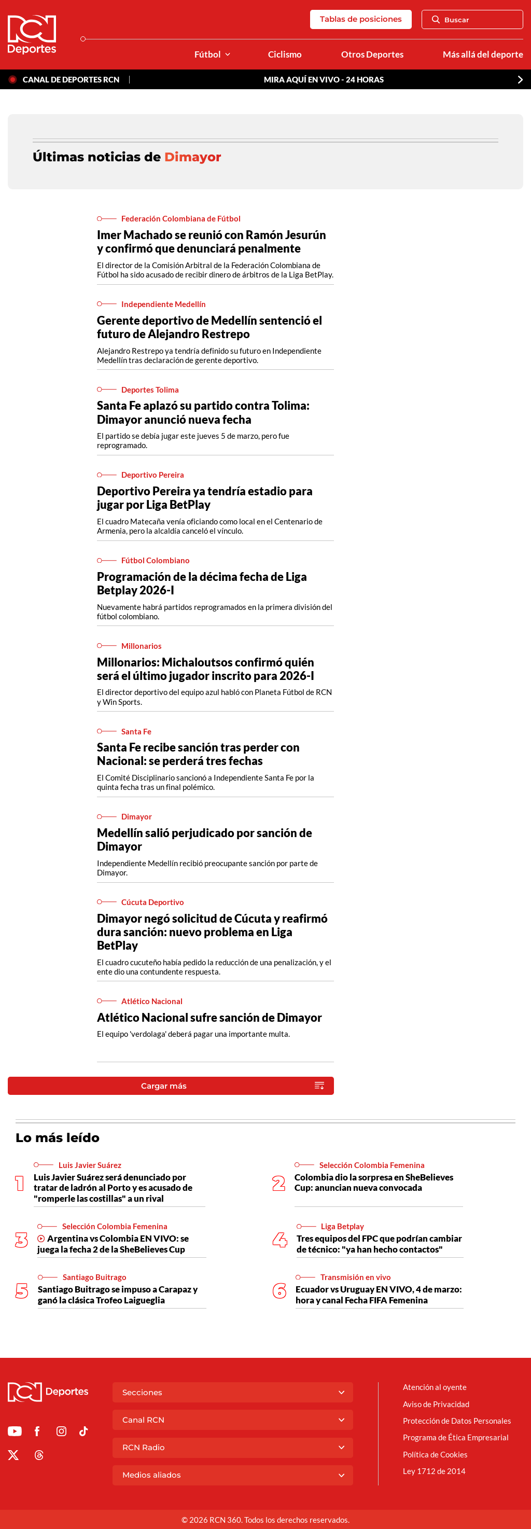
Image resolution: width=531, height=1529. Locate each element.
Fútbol (207, 54)
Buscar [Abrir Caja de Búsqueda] (450, 20)
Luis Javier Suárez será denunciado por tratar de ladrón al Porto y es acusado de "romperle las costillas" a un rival (113, 1188)
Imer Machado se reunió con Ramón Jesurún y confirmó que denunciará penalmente (211, 241)
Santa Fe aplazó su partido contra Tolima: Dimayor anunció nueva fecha (203, 412)
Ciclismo (285, 54)
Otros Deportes (372, 54)
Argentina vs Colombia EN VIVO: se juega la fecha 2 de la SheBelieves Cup (113, 1243)
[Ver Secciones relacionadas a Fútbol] (227, 55)
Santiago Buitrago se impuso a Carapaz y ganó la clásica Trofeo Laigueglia (118, 1294)
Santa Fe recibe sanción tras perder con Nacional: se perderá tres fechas (198, 754)
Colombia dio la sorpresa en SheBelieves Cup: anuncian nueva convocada (374, 1182)
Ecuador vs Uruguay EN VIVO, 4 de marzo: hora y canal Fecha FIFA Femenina (379, 1294)
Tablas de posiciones (361, 19)
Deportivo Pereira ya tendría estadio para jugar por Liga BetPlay (205, 497)
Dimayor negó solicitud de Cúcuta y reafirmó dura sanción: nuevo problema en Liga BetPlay (212, 931)
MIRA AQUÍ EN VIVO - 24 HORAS (324, 79)
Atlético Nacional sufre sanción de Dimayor (209, 1017)
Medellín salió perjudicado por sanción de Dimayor (204, 839)
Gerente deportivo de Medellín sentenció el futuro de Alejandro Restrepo (209, 327)
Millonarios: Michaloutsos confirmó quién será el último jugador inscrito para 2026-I (205, 669)
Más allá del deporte (483, 54)
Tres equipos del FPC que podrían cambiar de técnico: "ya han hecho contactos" (379, 1243)
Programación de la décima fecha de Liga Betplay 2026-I (202, 583)
